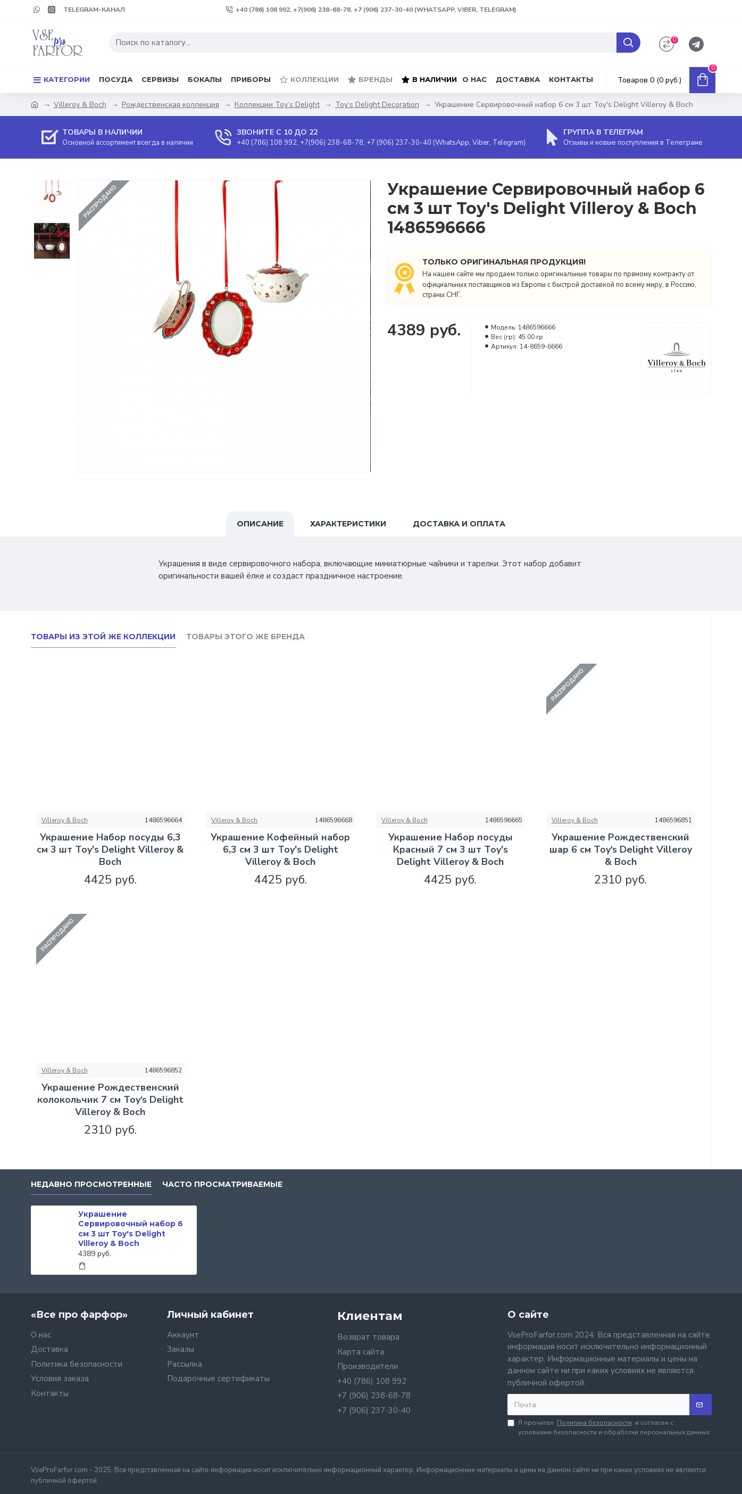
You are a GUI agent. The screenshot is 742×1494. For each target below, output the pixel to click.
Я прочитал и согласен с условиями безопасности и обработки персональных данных (608, 1427)
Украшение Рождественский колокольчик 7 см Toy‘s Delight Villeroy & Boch (110, 1100)
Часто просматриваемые (222, 1184)
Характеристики (348, 524)
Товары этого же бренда (245, 636)
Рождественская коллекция (170, 105)
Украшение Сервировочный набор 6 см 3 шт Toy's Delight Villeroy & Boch (130, 1228)
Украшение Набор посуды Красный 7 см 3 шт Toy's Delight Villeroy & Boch (450, 850)
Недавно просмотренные (91, 1184)
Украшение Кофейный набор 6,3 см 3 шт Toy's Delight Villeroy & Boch (280, 850)
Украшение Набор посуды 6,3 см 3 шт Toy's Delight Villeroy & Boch (110, 850)
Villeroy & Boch (80, 105)
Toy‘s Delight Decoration (377, 105)
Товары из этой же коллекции (103, 636)
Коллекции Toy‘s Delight (277, 105)
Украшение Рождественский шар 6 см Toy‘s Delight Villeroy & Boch (620, 850)
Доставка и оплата (459, 524)
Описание (260, 524)
